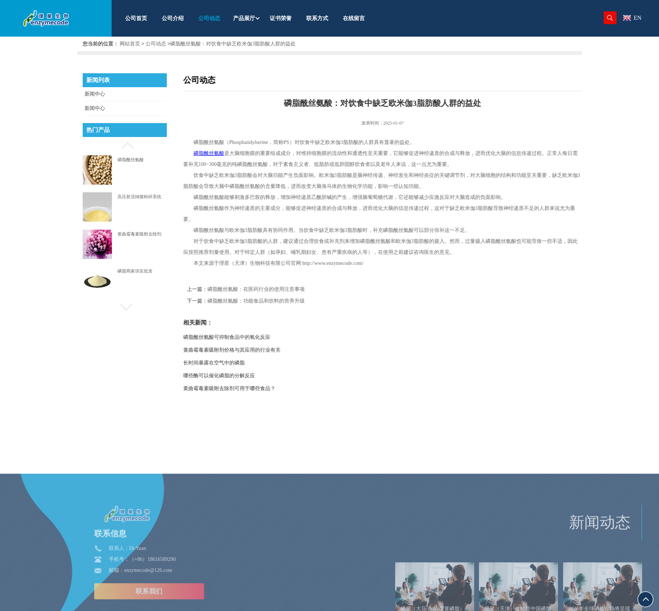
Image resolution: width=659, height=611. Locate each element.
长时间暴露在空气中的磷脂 (235, 363)
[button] (125, 144)
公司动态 (156, 44)
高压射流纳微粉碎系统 (139, 196)
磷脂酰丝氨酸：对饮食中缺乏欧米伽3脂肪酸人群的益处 (233, 44)
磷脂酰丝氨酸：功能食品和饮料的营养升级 (277, 301)
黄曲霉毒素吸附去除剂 (139, 234)
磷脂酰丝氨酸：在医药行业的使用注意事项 (277, 289)
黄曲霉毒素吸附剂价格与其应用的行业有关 (253, 350)
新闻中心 (95, 94)
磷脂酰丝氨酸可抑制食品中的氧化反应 (248, 337)
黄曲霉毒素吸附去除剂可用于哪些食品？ (251, 388)
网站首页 (130, 44)
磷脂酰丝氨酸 (130, 159)
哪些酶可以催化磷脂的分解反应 (240, 375)
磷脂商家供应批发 (135, 271)
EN (632, 18)
